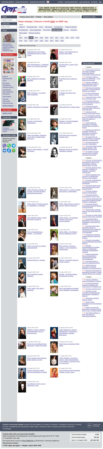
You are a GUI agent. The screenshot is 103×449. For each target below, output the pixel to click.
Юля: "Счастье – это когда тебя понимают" (36, 93)
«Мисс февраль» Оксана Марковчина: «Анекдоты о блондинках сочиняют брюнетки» (68, 332)
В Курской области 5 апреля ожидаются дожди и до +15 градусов (91, 102)
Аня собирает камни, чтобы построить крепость (36, 218)
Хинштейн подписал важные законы (90, 299)
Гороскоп (74, 30)
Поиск (5, 17)
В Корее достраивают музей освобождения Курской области (91, 241)
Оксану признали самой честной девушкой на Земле (37, 371)
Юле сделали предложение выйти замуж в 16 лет (36, 359)
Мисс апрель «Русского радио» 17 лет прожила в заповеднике (68, 247)
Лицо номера (48, 17)
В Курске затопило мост (93, 289)
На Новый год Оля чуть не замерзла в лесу (36, 384)
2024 (62, 40)
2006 (36, 37)
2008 (41, 37)
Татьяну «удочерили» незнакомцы (34, 122)
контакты (94, 2)
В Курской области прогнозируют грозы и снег (90, 195)
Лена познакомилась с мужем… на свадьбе (35, 232)
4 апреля (88, 67)
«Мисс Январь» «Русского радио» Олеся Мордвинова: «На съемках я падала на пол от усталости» (69, 360)
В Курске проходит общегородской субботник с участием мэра (91, 108)
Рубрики (39, 17)
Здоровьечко (23, 30)
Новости (22, 27)
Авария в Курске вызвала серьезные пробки (91, 112)
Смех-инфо (23, 33)
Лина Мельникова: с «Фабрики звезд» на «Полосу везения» (37, 65)
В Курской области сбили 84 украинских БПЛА (91, 262)
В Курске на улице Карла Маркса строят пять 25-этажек (92, 216)
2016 (20, 40)
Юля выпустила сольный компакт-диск (68, 136)
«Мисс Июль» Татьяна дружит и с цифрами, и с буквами (37, 204)
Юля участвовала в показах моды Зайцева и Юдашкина (69, 289)
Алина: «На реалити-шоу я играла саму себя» (68, 52)
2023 (57, 40)
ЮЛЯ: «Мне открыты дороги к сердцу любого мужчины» (69, 204)
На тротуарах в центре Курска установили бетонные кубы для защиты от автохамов (91, 118)
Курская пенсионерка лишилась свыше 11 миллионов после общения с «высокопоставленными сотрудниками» (91, 229)
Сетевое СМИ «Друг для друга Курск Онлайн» (19, 434)
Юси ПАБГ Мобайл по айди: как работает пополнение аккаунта (91, 314)
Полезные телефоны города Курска (8, 129)
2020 (41, 40)
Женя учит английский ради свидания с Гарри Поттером (37, 344)
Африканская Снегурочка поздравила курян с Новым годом (36, 53)
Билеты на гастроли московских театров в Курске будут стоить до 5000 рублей (91, 309)
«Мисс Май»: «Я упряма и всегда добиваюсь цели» (68, 232)
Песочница (46, 30)
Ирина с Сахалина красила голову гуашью (68, 261)
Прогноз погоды (34, 33)
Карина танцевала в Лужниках (37, 107)
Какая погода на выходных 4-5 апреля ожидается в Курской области (91, 266)
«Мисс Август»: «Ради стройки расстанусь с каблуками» (69, 190)
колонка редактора (71, 2)
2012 (62, 37)
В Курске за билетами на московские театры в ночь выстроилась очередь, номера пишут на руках (92, 163)
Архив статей (7, 113)
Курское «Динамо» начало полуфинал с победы (91, 280)
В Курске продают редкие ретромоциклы (89, 192)
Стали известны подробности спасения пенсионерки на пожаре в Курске (90, 125)
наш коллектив (84, 2)
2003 (20, 37)
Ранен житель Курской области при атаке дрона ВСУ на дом (91, 211)
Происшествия (32, 27)
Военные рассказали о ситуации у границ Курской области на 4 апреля (91, 89)
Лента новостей (88, 63)
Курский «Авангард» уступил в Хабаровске (90, 143)
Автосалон (48, 27)
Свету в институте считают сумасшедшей (36, 247)
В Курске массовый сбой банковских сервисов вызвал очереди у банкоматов (92, 200)
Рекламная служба (9, 135)
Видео (5, 30)
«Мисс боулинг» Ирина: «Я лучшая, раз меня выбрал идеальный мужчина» (36, 191)
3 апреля (88, 158)
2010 (51, 37)
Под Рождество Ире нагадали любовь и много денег (69, 371)
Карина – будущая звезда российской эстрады (68, 275)
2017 (25, 40)
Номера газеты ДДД (27, 17)
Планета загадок (71, 27)
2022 (51, 40)
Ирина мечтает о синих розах (69, 107)
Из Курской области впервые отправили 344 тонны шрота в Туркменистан (91, 285)
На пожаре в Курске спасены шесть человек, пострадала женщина (90, 153)
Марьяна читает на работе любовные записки (68, 150)
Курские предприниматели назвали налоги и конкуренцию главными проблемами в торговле (90, 249)
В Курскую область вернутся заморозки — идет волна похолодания (91, 78)
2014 (72, 37)
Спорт (41, 27)
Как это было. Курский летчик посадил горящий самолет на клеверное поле (8, 47)
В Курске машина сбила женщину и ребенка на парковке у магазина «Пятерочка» (91, 170)
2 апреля (88, 277)
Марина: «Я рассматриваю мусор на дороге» (68, 122)
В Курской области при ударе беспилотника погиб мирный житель (91, 187)
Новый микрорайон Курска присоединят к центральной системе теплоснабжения (90, 256)
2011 (57, 37)
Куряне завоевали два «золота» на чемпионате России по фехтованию (91, 176)
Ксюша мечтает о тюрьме (36, 260)
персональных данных (10, 443)
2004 (25, 37)
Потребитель (58, 27)
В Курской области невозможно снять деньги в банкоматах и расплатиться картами (91, 221)
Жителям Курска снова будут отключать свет (91, 98)
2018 (31, 40)
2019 (36, 40)
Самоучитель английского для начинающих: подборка (92, 303)
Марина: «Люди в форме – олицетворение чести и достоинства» (36, 331)
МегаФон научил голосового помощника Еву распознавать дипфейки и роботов (91, 293)
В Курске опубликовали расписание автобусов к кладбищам (91, 181)
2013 (67, 37)
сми (100, 2)
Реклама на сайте (89, 17)
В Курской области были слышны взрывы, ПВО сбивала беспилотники (92, 147)
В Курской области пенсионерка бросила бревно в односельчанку (91, 205)
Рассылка (6, 23)
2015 (77, 37)
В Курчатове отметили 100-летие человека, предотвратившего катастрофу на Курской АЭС (91, 72)
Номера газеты (8, 54)
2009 (46, 37)
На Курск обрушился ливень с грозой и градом (90, 94)
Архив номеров (8, 105)
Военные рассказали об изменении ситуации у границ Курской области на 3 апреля (91, 272)
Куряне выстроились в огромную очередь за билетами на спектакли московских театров (91, 132)
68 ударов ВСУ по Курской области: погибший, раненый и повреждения (91, 138)
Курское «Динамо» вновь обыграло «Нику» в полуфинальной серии (90, 84)
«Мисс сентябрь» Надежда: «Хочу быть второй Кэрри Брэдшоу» (36, 137)
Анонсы (66, 30)
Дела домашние (35, 30)
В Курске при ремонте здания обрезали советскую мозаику (91, 236)
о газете (60, 2)
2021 (46, 40)
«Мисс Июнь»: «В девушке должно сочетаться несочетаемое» (68, 219)
